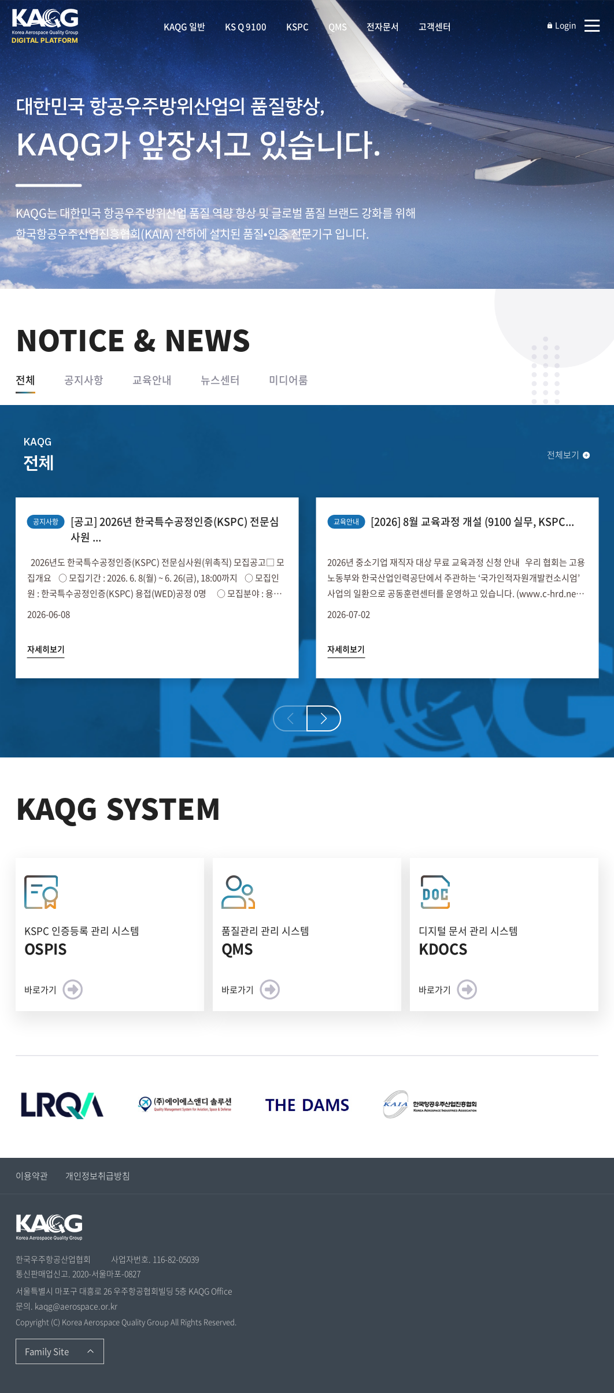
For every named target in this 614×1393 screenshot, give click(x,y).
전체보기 (569, 454)
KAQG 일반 (184, 26)
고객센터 (435, 26)
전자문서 (383, 26)
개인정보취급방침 (97, 1175)
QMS (337, 26)
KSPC (297, 26)
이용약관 (32, 1175)
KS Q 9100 (246, 26)
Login (561, 25)
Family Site (47, 1351)
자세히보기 (46, 649)
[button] (323, 718)
